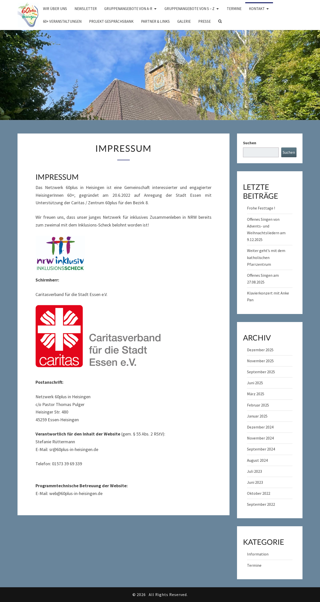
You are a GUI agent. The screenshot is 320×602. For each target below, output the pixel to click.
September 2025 (261, 371)
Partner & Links (155, 21)
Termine (234, 8)
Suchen (249, 142)
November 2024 (260, 438)
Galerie (184, 21)
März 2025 (255, 393)
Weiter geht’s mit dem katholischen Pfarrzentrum (266, 257)
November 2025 (260, 360)
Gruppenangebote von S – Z (189, 8)
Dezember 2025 (260, 349)
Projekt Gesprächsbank (111, 21)
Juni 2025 (255, 382)
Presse (204, 21)
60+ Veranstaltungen (62, 21)
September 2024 (261, 449)
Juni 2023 (255, 482)
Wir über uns (55, 8)
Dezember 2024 (260, 427)
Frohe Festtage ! (261, 208)
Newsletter (85, 8)
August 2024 (257, 460)
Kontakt (257, 8)
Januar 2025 (257, 416)
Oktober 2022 (258, 493)
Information (257, 554)
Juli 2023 (254, 471)
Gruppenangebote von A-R (128, 8)
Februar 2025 (258, 405)
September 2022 (261, 504)
